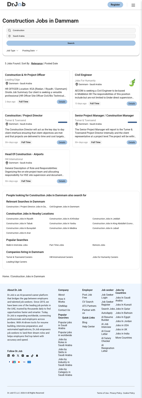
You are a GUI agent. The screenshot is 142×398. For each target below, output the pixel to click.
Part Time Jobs (56, 245)
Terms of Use (103, 393)
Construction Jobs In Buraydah (21, 228)
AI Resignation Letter (107, 348)
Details (62, 102)
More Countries (123, 337)
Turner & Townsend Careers (19, 257)
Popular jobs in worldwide (65, 334)
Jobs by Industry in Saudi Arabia (65, 362)
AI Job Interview (106, 325)
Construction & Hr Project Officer (25, 74)
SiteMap (62, 305)
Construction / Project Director (23, 115)
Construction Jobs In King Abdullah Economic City (114, 223)
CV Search (87, 301)
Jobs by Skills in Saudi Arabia (65, 352)
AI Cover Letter (105, 332)
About (61, 294)
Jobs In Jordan (123, 321)
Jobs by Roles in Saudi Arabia (65, 342)
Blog (84, 322)
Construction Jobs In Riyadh (19, 218)
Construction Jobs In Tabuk (19, 223)
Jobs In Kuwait (123, 304)
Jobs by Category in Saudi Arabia (65, 372)
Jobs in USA (122, 325)
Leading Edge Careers (16, 262)
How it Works (61, 300)
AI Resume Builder (107, 318)
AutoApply (107, 312)
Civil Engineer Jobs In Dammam (64, 206)
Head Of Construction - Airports (24, 154)
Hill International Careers (61, 257)
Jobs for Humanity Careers (105, 257)
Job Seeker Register (107, 303)
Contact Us (64, 310)
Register (115, 4)
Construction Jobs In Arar (18, 233)
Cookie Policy (129, 393)
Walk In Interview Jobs (17, 245)
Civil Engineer (83, 74)
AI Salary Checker (106, 340)
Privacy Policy (116, 393)
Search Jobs (108, 308)
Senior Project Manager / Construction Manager (104, 115)
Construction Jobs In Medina (63, 228)
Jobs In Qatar (122, 308)
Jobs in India (122, 333)
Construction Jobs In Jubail (106, 228)
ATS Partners (89, 305)
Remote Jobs (99, 245)
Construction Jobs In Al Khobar (64, 218)
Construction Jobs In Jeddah (106, 218)
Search (71, 43)
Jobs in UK (121, 329)
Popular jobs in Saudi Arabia (65, 325)
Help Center (88, 326)
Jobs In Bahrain (124, 312)
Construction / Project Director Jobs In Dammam (27, 206)
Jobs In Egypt (122, 317)
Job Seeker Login (107, 296)
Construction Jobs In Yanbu (62, 223)
